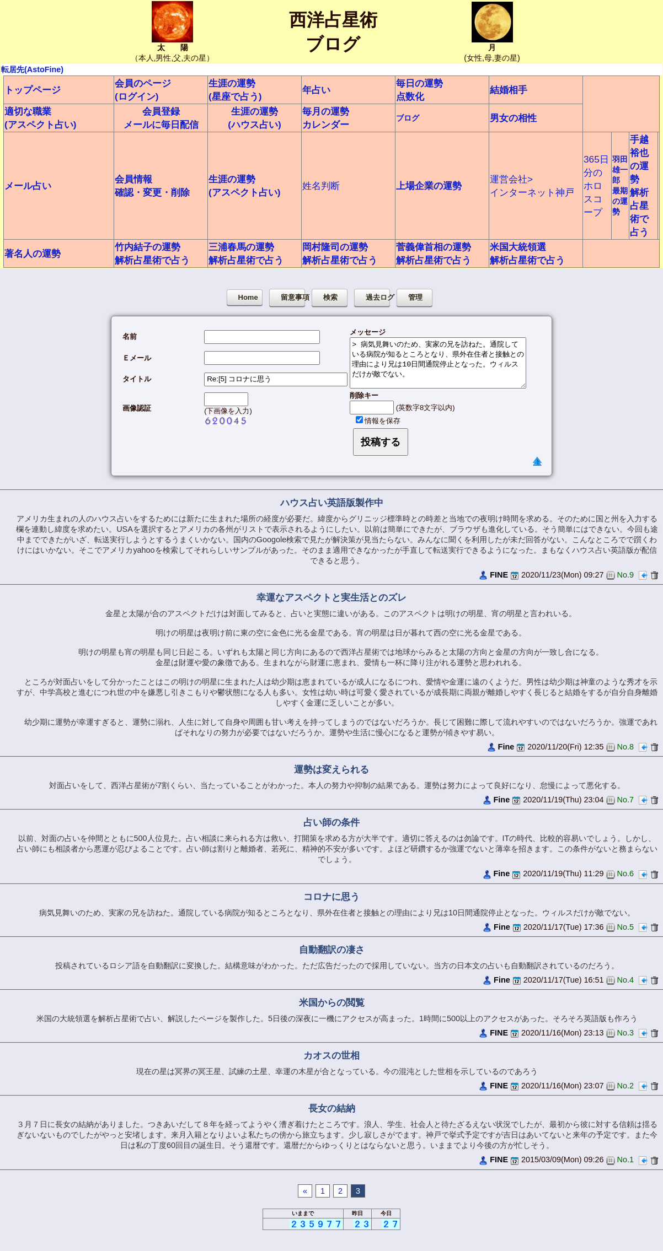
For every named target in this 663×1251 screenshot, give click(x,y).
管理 (415, 297)
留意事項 (293, 297)
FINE (499, 574)
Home (248, 297)
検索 (330, 297)
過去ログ (378, 297)
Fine (506, 746)
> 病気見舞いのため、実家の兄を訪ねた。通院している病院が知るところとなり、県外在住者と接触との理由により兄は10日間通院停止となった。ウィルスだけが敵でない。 (438, 363)
